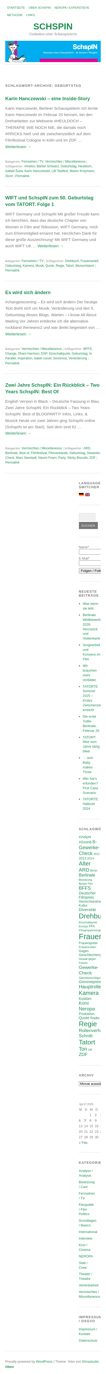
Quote (50, 266)
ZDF (92, 458)
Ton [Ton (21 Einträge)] (83, 1049)
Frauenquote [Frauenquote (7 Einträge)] (88, 943)
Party (61, 458)
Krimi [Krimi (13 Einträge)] (84, 1003)
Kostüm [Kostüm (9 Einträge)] (85, 998)
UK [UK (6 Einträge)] (90, 1049)
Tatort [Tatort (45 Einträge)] (87, 1042)
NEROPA (86, 1256)
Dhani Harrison (28, 353)
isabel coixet (43, 358)
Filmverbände (58, 453)
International (88, 1232)
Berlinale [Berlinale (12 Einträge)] (87, 875)
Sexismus (60, 358)
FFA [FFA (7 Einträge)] (92, 926)
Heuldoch (85, 166)
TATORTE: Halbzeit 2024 (91, 804)
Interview (85, 1238)
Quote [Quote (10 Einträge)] (84, 1018)
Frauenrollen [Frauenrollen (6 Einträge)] (87, 947)
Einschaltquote (59, 353)
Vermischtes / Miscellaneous (65, 161)
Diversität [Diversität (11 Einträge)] (87, 909)
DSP (44, 353)
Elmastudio (90, 1361)
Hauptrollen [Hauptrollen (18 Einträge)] (91, 986)
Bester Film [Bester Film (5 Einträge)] (86, 883)
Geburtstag (68, 166)
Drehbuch (72, 261)
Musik (40, 266)
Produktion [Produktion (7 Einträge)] (87, 1014)
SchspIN (53, 26)
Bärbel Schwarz (48, 166)
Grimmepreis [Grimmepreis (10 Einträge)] (90, 982)
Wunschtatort (84, 266)
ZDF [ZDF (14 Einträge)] (83, 1054)
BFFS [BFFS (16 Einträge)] (85, 888)
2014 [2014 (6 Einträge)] (90, 858)
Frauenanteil (89, 261)
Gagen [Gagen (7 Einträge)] (84, 951)
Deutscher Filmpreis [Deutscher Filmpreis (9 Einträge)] (87, 895)
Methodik (15, 15)
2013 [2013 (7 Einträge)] (82, 858)
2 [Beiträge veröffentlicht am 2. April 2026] (96, 1115)
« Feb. (83, 1143)
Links (30, 15)
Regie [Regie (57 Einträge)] (88, 1024)
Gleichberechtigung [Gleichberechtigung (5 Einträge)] (91, 977)
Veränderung (78, 358)
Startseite (16, 7)
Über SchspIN (40, 7)
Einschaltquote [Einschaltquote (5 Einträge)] (88, 922)
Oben (9, 1367)
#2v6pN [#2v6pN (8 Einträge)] (85, 837)
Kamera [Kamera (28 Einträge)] (89, 993)
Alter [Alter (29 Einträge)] (85, 863)
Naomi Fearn (47, 458)
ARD (86, 448)
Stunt (9, 176)
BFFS (87, 349)
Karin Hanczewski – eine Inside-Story (47, 98)
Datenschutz (88, 1340)
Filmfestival (39, 453)
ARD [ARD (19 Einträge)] (84, 870)
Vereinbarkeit (89, 1285)
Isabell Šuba (14, 171)
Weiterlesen (18, 146)
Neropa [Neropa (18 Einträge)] (87, 1008)
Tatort (70, 266)
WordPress (44, 1361)
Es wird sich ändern (28, 292)
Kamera (28, 266)
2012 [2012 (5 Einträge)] (96, 853)
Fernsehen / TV (33, 161)
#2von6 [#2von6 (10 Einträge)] (85, 842)
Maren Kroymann (82, 171)
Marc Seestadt (26, 458)
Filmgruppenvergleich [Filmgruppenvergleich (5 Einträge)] (92, 930)
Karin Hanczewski (37, 171)
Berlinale (11, 453)
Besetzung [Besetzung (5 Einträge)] (85, 879)
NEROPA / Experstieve (71, 7)
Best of (24, 453)
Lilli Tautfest (60, 171)
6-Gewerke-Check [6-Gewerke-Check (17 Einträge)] (89, 847)
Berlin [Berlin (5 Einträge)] (93, 870)
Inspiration (25, 358)
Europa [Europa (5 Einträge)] (83, 926)
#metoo (29, 166)
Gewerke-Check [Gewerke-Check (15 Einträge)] (89, 970)
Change (11, 353)
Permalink (22, 176)
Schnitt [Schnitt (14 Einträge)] (86, 1035)
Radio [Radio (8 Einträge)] (95, 1018)
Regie (60, 266)
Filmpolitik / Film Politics (86, 1209)
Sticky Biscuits (77, 458)
